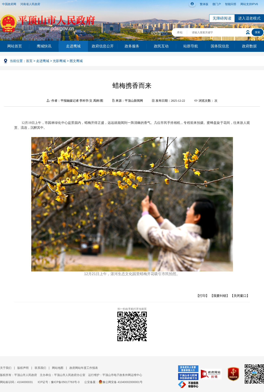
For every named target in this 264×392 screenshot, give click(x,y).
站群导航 (190, 46)
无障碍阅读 (222, 18)
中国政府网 (9, 4)
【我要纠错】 (219, 295)
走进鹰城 (73, 46)
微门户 (216, 4)
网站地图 (57, 367)
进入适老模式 (249, 18)
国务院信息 (220, 46)
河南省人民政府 (30, 4)
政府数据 (249, 46)
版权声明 (23, 367)
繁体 (203, 4)
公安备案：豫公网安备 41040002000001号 (113, 382)
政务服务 (132, 46)
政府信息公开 (103, 46)
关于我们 (5, 367)
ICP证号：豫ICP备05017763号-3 (58, 382)
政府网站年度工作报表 (83, 367)
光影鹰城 (59, 61)
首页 (29, 61)
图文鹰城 (76, 61)
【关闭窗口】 (240, 295)
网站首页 (14, 46)
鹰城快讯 (44, 46)
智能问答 (230, 4)
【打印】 (202, 295)
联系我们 (40, 367)
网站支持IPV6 (249, 4)
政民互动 (161, 46)
